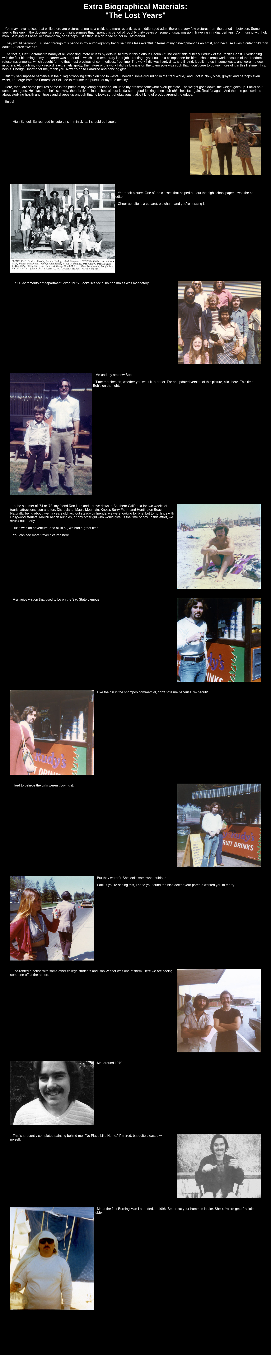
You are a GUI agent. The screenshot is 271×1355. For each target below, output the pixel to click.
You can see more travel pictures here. (41, 535)
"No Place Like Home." (102, 1135)
